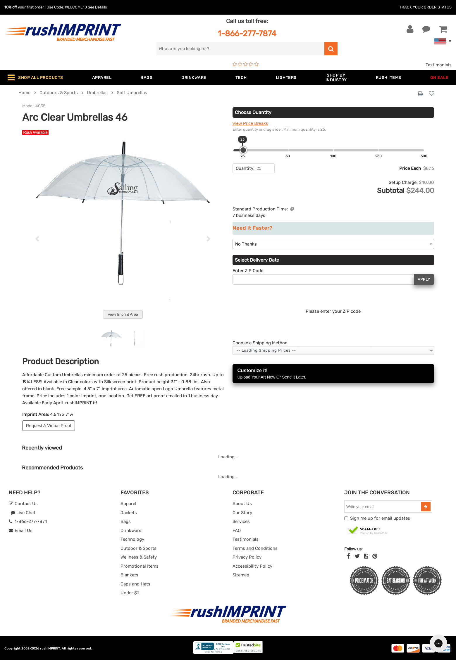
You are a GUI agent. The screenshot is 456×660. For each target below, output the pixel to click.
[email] (383, 506)
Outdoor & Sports (138, 548)
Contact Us (23, 503)
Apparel (128, 503)
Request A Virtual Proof (48, 425)
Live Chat (23, 512)
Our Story (242, 512)
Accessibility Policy (252, 566)
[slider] (243, 150)
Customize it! (333, 374)
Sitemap (241, 575)
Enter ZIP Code (248, 270)
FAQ (237, 530)
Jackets (129, 512)
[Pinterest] (374, 556)
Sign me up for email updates (380, 518)
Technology (132, 539)
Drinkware (131, 530)
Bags (126, 521)
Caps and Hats (135, 584)
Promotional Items (140, 566)
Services (241, 521)
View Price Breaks (250, 123)
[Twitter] (357, 556)
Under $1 (130, 592)
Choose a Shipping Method (260, 342)
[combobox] (333, 244)
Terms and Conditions (255, 548)
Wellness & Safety (139, 557)
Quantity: (245, 168)
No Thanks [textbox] (246, 244)
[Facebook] (348, 556)
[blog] (366, 556)
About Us (242, 503)
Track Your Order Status (425, 7)
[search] (240, 48)
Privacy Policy (247, 557)
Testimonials (439, 65)
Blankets (129, 575)
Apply (424, 279)
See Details (97, 7)
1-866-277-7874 (247, 33)
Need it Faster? (252, 228)
